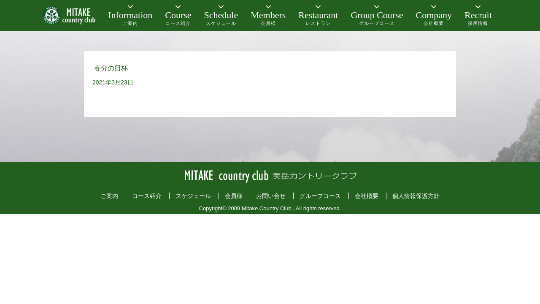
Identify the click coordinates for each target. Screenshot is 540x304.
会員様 (234, 196)
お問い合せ (271, 196)
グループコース (320, 196)
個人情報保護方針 (416, 196)
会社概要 (366, 196)
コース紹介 (147, 196)
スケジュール (193, 196)
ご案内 (109, 196)
